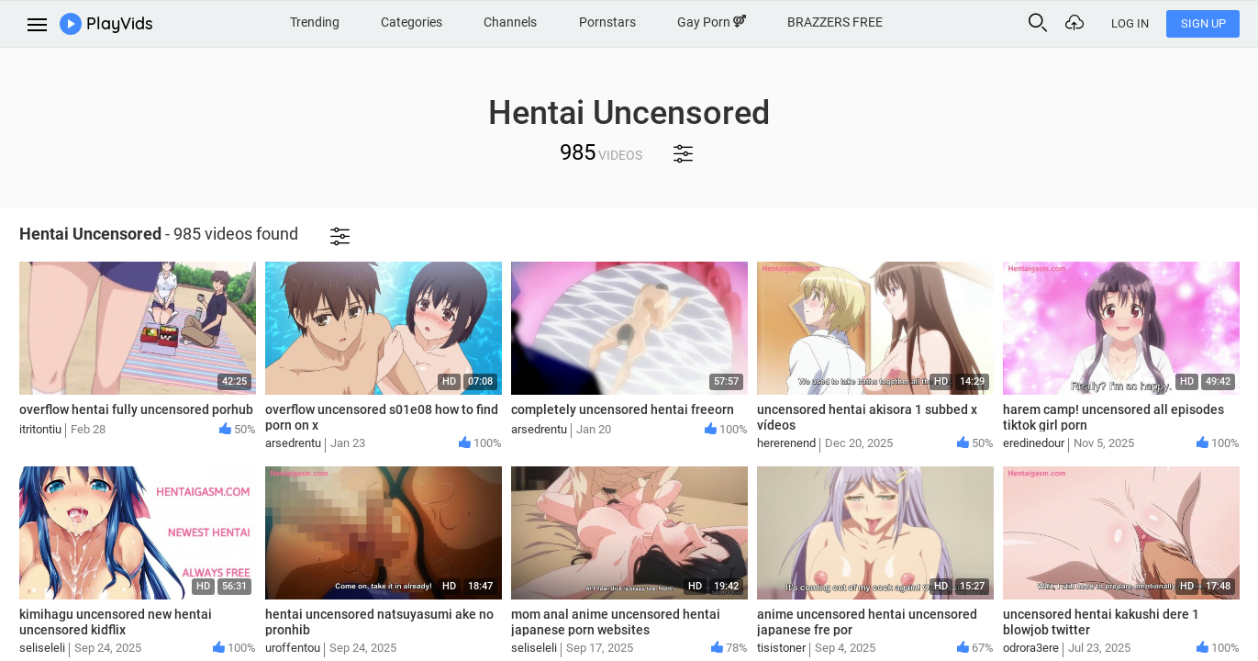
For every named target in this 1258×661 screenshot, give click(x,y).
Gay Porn (711, 22)
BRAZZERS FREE (835, 22)
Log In (1130, 23)
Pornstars (607, 22)
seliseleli (42, 648)
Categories (411, 22)
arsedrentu (293, 443)
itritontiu (40, 429)
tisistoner (781, 648)
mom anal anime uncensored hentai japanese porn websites (615, 622)
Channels (510, 22)
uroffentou (292, 648)
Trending (315, 22)
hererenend (786, 443)
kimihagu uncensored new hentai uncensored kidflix (115, 622)
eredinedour (1033, 443)
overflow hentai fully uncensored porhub (136, 409)
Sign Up (1203, 23)
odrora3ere (1031, 648)
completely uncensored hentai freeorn (622, 409)
